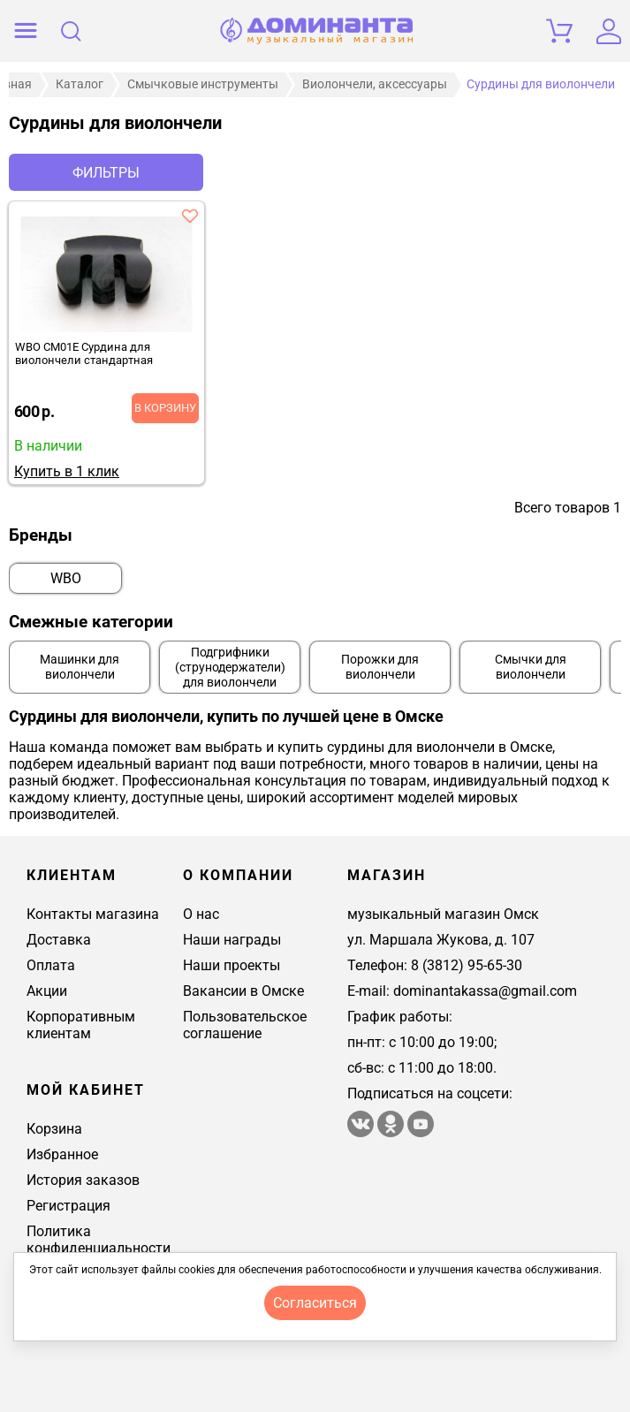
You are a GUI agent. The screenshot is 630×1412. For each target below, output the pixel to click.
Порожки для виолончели (380, 667)
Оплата (51, 965)
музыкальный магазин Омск (443, 914)
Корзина (54, 1128)
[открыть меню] (25, 31)
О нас (201, 914)
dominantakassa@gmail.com (485, 991)
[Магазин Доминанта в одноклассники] (392, 1132)
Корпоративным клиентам (81, 1025)
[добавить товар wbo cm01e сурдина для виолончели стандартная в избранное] (190, 215)
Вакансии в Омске (243, 991)
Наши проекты (231, 965)
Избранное (62, 1154)
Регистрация (68, 1205)
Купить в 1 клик (66, 471)
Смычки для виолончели (530, 667)
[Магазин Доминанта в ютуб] (420, 1132)
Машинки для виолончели (79, 667)
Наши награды (232, 939)
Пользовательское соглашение (245, 1025)
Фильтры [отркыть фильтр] (106, 172)
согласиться (315, 1302)
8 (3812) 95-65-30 (466, 965)
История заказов (83, 1180)
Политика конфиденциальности (99, 1239)
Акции (47, 991)
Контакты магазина (93, 914)
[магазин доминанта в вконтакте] (362, 1132)
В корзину (165, 407)
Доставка (59, 939)
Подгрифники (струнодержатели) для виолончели (230, 667)
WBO (65, 578)
